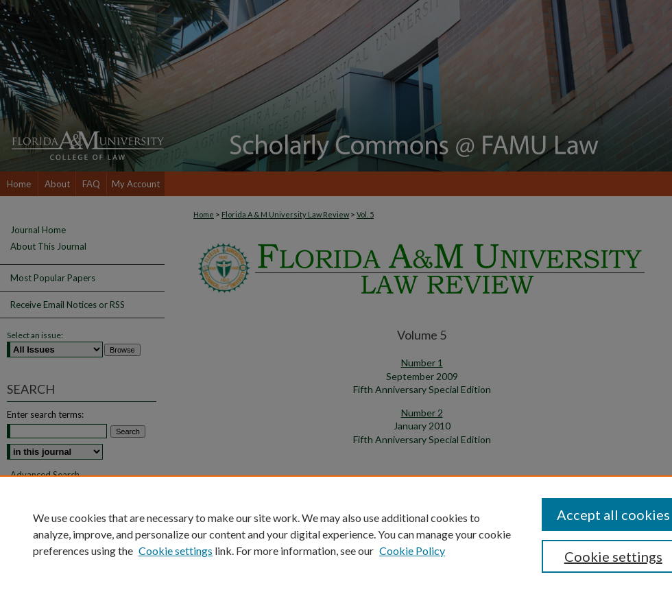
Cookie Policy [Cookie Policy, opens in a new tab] (412, 550)
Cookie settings (176, 550)
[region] (336, 533)
